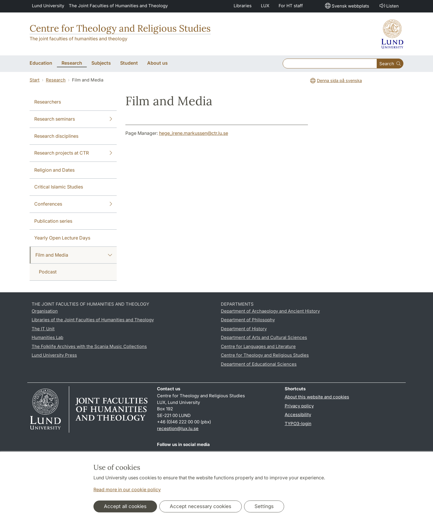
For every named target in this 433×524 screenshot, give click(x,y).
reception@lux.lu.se (178, 428)
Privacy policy (299, 406)
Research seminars (73, 119)
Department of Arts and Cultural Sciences (264, 337)
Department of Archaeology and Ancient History (270, 311)
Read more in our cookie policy (127, 489)
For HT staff (291, 5)
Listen (388, 5)
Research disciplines (56, 136)
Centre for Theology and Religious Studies (120, 28)
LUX (265, 5)
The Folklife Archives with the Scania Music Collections (89, 346)
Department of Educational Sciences (259, 364)
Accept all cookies (125, 506)
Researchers (47, 102)
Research (56, 80)
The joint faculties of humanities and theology (78, 38)
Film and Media (73, 255)
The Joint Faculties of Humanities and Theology (118, 5)
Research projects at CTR (73, 153)
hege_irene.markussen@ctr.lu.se (193, 133)
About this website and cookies (317, 397)
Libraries (243, 5)
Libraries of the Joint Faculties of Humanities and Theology (93, 319)
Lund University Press (54, 355)
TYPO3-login (298, 423)
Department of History (244, 328)
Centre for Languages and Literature (258, 346)
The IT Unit (43, 328)
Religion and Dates (54, 170)
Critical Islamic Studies (58, 187)
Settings (264, 506)
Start (34, 80)
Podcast (48, 272)
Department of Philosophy (248, 319)
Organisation (45, 311)
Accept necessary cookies (200, 506)
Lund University (48, 5)
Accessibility (298, 414)
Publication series (53, 221)
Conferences (73, 204)
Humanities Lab (47, 337)
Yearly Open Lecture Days (62, 238)
